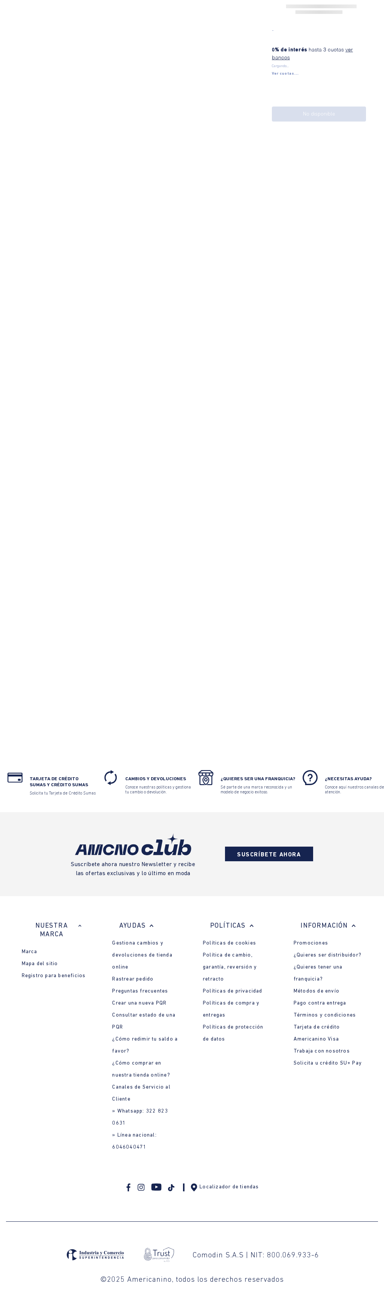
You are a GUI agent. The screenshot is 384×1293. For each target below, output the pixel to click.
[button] (285, 74)
